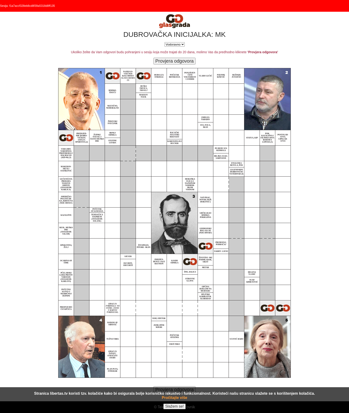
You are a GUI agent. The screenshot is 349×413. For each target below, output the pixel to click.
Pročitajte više (174, 398)
